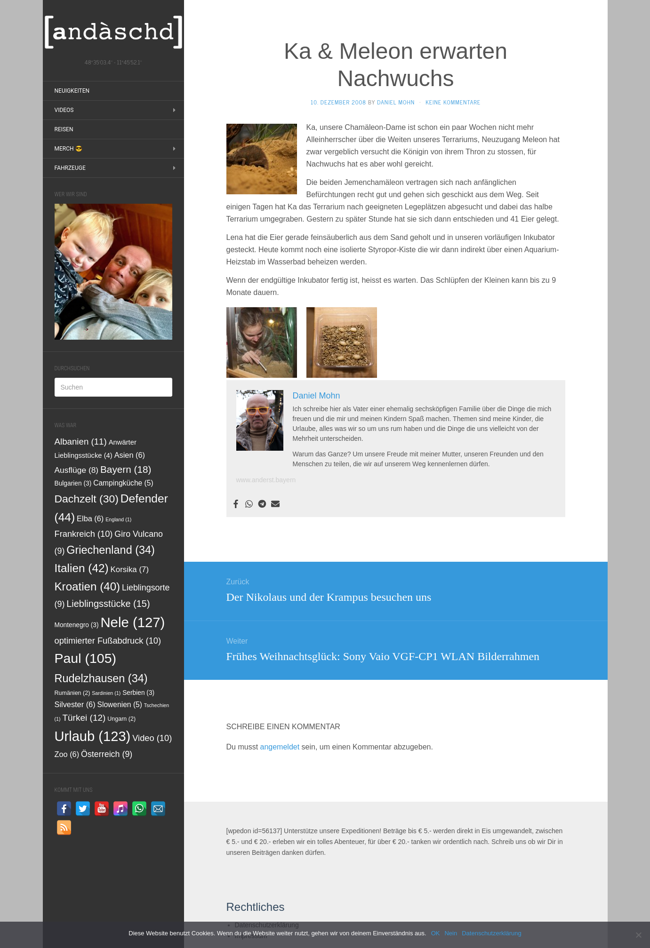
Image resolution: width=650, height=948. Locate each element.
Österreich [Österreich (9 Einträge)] (106, 754)
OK (435, 933)
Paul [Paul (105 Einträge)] (86, 658)
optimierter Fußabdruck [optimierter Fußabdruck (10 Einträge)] (108, 640)
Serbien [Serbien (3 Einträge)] (138, 692)
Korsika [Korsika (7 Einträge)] (130, 569)
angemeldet (280, 747)
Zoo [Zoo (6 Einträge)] (67, 754)
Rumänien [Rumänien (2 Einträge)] (72, 693)
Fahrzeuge (70, 168)
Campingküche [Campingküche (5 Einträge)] (123, 483)
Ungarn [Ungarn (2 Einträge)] (121, 719)
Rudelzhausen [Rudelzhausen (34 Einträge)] (101, 678)
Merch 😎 (68, 148)
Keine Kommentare (453, 102)
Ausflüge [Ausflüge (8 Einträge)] (77, 470)
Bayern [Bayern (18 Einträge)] (126, 469)
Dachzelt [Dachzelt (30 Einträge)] (87, 499)
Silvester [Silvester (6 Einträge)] (75, 704)
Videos (64, 110)
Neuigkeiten (72, 91)
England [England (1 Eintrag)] (118, 519)
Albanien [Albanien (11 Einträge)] (81, 441)
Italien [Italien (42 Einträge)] (82, 568)
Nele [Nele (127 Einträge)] (132, 622)
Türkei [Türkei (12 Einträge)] (83, 718)
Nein (450, 933)
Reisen (64, 129)
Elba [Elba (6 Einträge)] (90, 518)
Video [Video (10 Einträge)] (152, 738)
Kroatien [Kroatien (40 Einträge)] (87, 586)
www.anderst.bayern (266, 480)
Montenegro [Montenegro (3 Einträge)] (77, 625)
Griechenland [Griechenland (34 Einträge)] (110, 550)
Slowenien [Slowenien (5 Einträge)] (119, 705)
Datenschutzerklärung (491, 933)
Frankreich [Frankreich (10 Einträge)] (84, 534)
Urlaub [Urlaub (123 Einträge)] (93, 736)
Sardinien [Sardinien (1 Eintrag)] (106, 693)
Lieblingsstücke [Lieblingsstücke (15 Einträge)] (108, 603)
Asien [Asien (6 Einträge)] (129, 455)
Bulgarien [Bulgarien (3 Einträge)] (73, 483)
